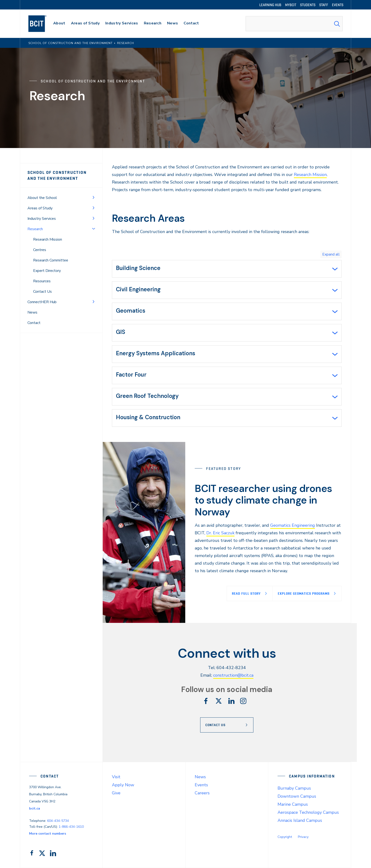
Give (116, 793)
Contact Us (42, 291)
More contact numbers (47, 833)
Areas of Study (40, 208)
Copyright (285, 837)
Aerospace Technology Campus (308, 812)
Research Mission (47, 239)
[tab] (227, 269)
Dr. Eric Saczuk (220, 533)
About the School (42, 197)
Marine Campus (293, 804)
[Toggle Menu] (93, 197)
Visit (116, 777)
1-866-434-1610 (71, 826)
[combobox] (294, 23)
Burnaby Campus (294, 788)
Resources (42, 281)
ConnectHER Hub (42, 302)
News (32, 312)
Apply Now (123, 785)
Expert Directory (47, 270)
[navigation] (42, 23)
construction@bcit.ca (233, 675)
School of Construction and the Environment (56, 175)
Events (201, 785)
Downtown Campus (297, 796)
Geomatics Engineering (292, 525)
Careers (202, 793)
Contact (33, 322)
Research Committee (50, 260)
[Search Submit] (337, 23)
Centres (39, 249)
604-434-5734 (58, 821)
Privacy (303, 837)
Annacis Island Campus (300, 820)
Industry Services (41, 218)
